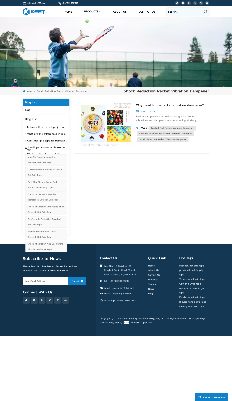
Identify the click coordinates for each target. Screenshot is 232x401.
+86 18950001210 (70, 3)
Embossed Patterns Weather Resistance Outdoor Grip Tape (43, 241)
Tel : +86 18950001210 (116, 346)
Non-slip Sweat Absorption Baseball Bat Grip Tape (41, 204)
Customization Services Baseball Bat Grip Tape (45, 216)
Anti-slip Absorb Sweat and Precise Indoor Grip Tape (42, 229)
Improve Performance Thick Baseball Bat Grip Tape (42, 278)
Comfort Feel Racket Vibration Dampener (172, 128)
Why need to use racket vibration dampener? (170, 105)
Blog (150, 359)
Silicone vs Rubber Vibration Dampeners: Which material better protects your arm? (46, 173)
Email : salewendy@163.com (119, 353)
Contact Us (147, 11)
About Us (120, 11)
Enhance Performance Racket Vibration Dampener (165, 133)
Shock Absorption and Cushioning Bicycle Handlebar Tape (45, 291)
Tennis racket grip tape (192, 344)
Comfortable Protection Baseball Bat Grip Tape (44, 266)
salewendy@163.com (36, 3)
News (151, 354)
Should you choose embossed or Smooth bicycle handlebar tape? (46, 153)
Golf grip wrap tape (190, 349)
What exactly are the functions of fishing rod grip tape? (46, 180)
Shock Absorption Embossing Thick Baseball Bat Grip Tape (46, 254)
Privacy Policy (114, 388)
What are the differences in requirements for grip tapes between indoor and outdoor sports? (46, 139)
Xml (102, 388)
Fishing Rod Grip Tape (191, 372)
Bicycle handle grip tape (192, 367)
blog (27, 110)
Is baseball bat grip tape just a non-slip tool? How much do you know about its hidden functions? (46, 133)
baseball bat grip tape (191, 331)
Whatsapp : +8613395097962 (120, 366)
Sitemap (152, 349)
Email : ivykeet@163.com (117, 359)
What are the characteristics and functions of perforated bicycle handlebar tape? (46, 160)
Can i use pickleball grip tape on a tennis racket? (46, 166)
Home (68, 11)
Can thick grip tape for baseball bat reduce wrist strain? (46, 146)
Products (91, 11)
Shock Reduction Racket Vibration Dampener (162, 139)
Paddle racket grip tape (192, 362)
